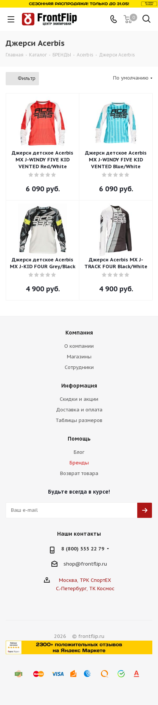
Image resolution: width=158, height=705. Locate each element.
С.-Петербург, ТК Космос (85, 588)
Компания (79, 332)
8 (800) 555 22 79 (82, 549)
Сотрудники (79, 367)
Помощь (79, 438)
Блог (79, 452)
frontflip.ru (94, 563)
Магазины (79, 356)
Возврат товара (79, 473)
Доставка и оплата (79, 409)
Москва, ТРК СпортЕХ (85, 580)
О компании (79, 346)
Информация (79, 385)
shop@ (72, 563)
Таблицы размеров (79, 420)
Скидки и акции (79, 399)
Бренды (79, 463)
